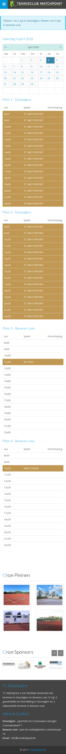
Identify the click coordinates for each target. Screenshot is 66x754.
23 (32, 78)
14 (15, 72)
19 (57, 72)
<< (5, 47)
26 (57, 78)
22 (22, 78)
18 (49, 72)
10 (41, 66)
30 (32, 84)
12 (57, 66)
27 (5, 84)
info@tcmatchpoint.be (23, 738)
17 (41, 72)
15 (22, 72)
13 (5, 72)
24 (41, 78)
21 (15, 78)
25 (49, 78)
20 (5, 78)
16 (32, 72)
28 (15, 84)
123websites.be (37, 749)
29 (22, 84)
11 (49, 66)
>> (60, 47)
